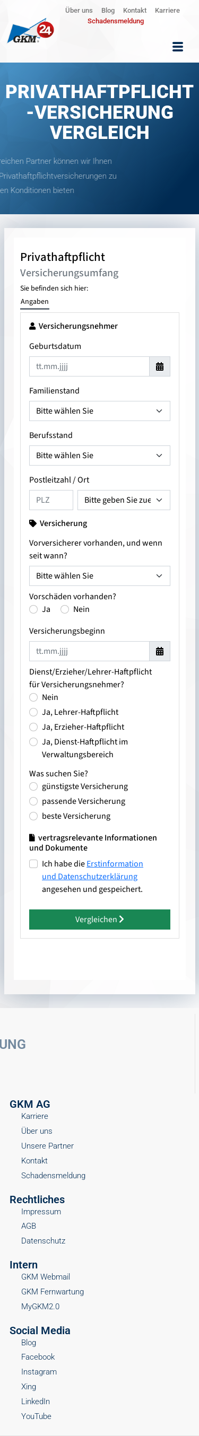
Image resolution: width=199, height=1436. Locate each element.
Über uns (79, 10)
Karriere (167, 10)
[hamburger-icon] (177, 47)
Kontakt (134, 10)
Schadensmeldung (116, 21)
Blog (108, 10)
